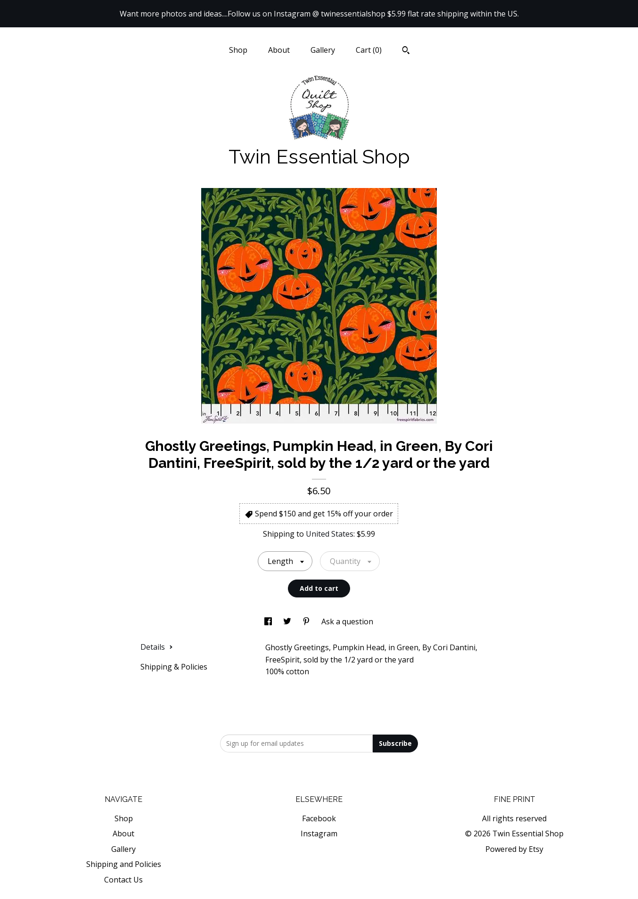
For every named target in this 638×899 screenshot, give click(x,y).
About (279, 50)
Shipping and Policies (123, 864)
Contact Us (123, 879)
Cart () (369, 50)
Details (156, 647)
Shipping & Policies (173, 667)
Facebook (319, 818)
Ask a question (347, 621)
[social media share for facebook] (269, 621)
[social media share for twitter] (288, 621)
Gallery (323, 50)
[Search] (405, 51)
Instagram (319, 833)
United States (329, 534)
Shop (238, 50)
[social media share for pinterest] (307, 621)
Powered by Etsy (514, 849)
